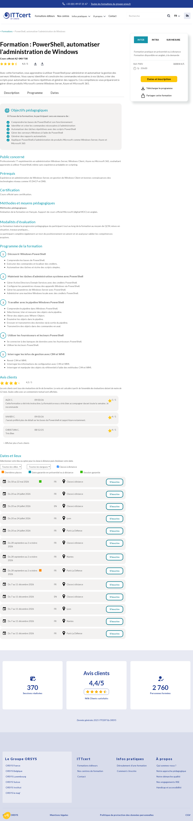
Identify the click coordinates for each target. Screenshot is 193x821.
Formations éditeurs (45, 16)
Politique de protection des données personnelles (127, 815)
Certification (9, 190)
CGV (187, 815)
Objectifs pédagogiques (29, 110)
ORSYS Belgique (14, 771)
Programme (35, 93)
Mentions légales (59, 815)
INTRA (155, 39)
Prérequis (7, 173)
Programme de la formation (21, 246)
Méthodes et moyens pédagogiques (27, 203)
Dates (55, 93)
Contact (112, 16)
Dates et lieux (10, 456)
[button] (7, 815)
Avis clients (8, 377)
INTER (141, 39)
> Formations (6, 31)
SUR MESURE (173, 39)
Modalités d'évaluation (17, 222)
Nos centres (63, 16)
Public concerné (12, 157)
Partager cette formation (156, 96)
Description (11, 93)
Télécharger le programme (157, 88)
